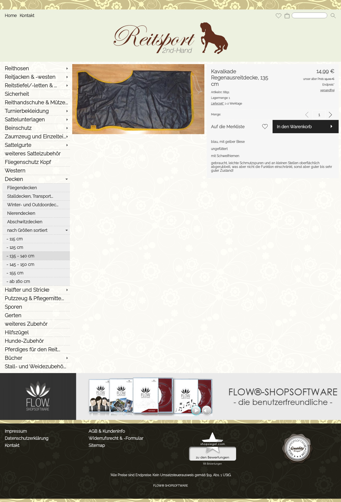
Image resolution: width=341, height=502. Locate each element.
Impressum (16, 431)
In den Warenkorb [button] (294, 126)
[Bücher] (36, 358)
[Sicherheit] (36, 94)
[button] (333, 16)
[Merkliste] (278, 16)
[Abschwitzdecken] (36, 221)
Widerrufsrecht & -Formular (116, 438)
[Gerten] (36, 315)
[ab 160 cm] (36, 281)
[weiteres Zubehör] (36, 324)
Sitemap (97, 445)
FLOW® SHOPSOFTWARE (170, 485)
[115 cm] (36, 238)
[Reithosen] (36, 68)
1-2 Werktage (226, 103)
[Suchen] (309, 15)
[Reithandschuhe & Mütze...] (36, 102)
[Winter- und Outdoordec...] (36, 204)
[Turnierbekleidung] (36, 111)
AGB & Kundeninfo (107, 431)
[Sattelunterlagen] (36, 119)
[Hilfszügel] (36, 332)
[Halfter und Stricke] (36, 290)
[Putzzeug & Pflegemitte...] (36, 298)
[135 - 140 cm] (36, 255)
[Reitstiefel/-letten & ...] (36, 85)
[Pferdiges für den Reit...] (36, 349)
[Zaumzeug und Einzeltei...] (36, 136)
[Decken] (36, 179)
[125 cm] (36, 247)
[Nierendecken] (36, 213)
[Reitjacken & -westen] (36, 77)
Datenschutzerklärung (26, 438)
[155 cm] (36, 273)
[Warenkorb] (287, 16)
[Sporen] (36, 307)
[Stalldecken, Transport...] (36, 196)
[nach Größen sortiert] (36, 230)
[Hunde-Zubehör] (36, 341)
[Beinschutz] (36, 128)
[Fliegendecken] (36, 187)
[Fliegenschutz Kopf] (36, 162)
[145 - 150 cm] (36, 264)
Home (11, 15)
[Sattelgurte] (36, 145)
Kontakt (27, 15)
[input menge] (319, 114)
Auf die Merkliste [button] (228, 126)
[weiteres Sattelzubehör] (36, 153)
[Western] (36, 170)
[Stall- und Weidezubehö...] (36, 366)
